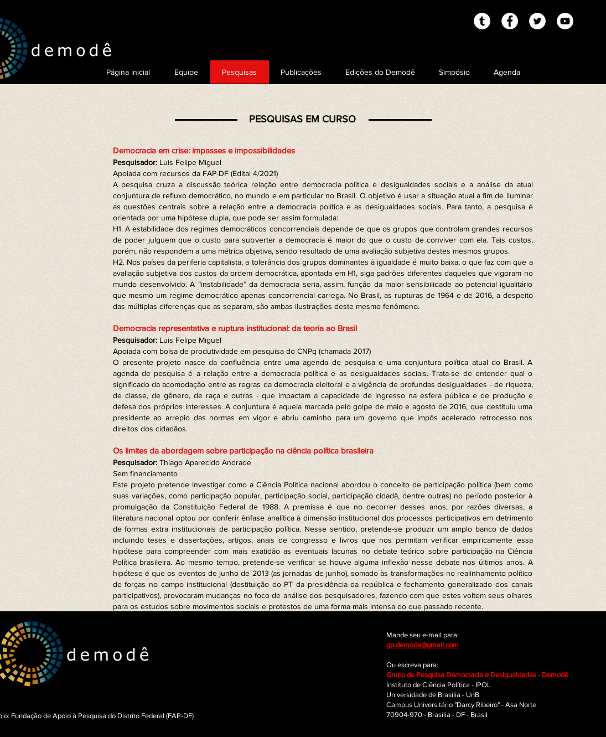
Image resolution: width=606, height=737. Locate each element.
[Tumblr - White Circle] (482, 21)
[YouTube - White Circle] (565, 21)
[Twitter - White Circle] (537, 21)
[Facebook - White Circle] (509, 21)
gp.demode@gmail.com (422, 645)
